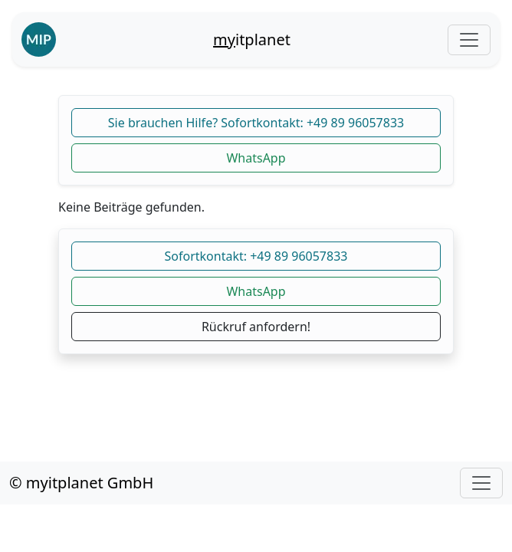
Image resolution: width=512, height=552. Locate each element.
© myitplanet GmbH (81, 482)
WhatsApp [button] (255, 291)
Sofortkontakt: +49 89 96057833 (256, 256)
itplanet (251, 39)
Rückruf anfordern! (256, 326)
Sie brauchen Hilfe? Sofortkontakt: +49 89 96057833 (256, 122)
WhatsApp (255, 158)
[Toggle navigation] (469, 40)
